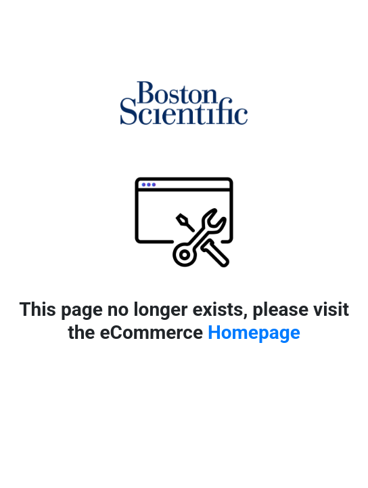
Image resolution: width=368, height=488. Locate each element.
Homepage (254, 332)
